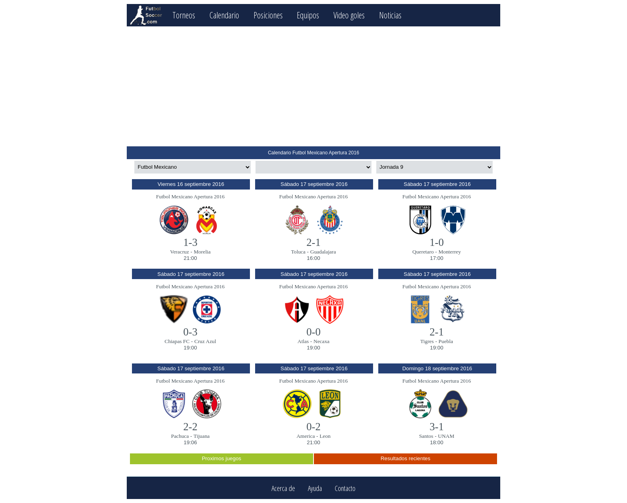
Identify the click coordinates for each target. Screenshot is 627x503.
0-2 (313, 427)
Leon (324, 436)
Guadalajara (323, 252)
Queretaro (422, 252)
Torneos (183, 15)
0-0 (313, 332)
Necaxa (321, 341)
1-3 (190, 242)
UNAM (446, 436)
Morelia (202, 252)
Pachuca (180, 436)
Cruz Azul (205, 341)
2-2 (190, 427)
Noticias (390, 15)
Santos (426, 436)
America (305, 436)
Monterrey (449, 252)
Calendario (224, 15)
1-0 (436, 242)
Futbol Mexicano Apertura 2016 (190, 197)
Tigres (427, 341)
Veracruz (179, 252)
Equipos (308, 15)
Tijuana (202, 436)
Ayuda (315, 488)
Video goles (349, 15)
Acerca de (283, 488)
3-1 (436, 427)
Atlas (303, 341)
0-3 (190, 332)
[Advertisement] (313, 86)
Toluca (298, 252)
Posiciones (268, 15)
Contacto (345, 488)
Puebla (446, 341)
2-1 (313, 242)
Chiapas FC (177, 341)
